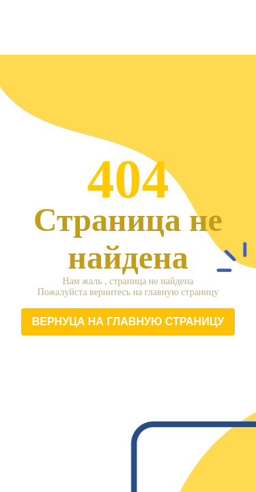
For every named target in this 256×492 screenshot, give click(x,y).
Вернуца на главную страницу (128, 321)
